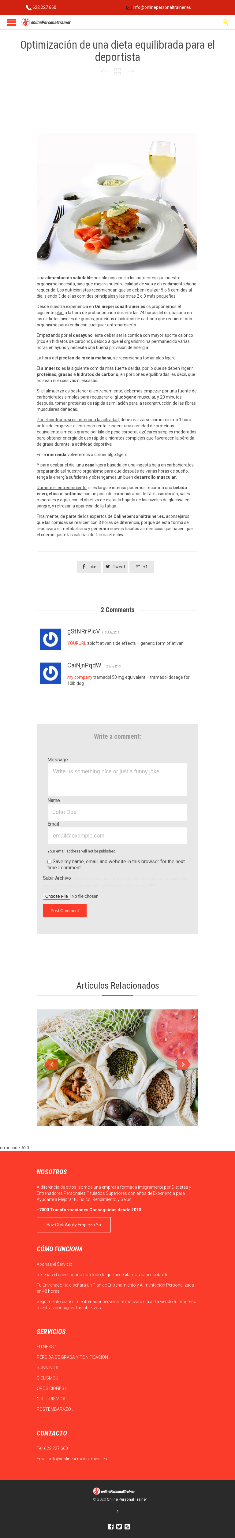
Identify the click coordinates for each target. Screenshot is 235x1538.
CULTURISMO (51, 1398)
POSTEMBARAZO (55, 1409)
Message (57, 760)
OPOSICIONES (52, 1388)
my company (79, 677)
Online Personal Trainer (127, 1499)
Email (53, 824)
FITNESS (46, 1346)
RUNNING (47, 1367)
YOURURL (76, 643)
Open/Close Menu (11, 22)
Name (53, 800)
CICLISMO (47, 1378)
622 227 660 (41, 7)
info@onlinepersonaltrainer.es (158, 7)
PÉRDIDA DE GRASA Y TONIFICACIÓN (73, 1357)
